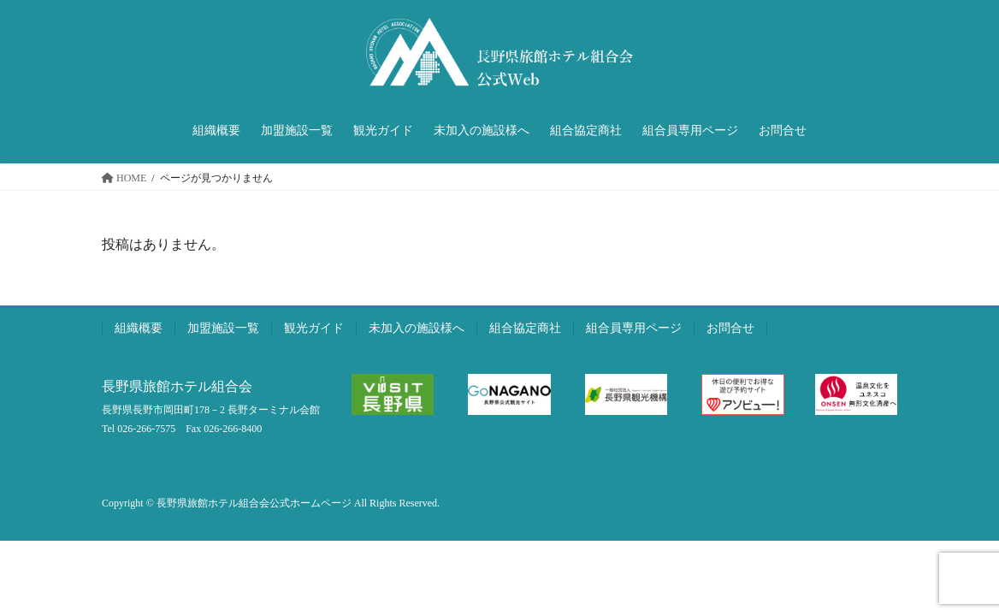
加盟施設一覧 (223, 328)
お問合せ (730, 328)
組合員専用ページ (634, 328)
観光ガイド (314, 328)
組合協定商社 (525, 328)
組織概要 (139, 328)
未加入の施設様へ (416, 328)
